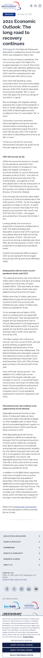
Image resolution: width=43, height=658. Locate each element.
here (10, 49)
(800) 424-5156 (21, 580)
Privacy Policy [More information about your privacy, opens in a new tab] (28, 637)
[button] (35, 5)
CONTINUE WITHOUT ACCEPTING (21, 640)
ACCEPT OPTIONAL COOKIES (21, 645)
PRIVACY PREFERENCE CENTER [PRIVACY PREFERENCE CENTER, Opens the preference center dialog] (21, 655)
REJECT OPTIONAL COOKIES (21, 650)
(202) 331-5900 (8, 580)
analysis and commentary (25, 507)
